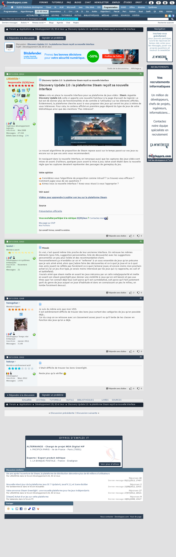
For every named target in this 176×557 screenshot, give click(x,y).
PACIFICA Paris (41, 449)
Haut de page (135, 516)
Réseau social (38, 23)
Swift (148, 12)
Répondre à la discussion (21, 38)
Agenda (60, 23)
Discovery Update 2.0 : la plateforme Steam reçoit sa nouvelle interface (61, 44)
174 (27, 136)
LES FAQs (40, 400)
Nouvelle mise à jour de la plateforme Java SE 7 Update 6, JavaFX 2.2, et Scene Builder (47, 484)
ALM (61, 7)
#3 (141, 298)
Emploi (116, 2)
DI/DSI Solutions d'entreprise (30, 7)
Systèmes (152, 7)
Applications (25, 29)
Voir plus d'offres (110, 464)
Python (132, 12)
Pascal (116, 12)
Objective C (105, 12)
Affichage (135, 69)
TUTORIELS (66, 15)
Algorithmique (27, 12)
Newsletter (101, 2)
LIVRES (115, 15)
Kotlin (94, 12)
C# (77, 12)
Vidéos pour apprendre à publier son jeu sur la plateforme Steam (73, 197)
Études (127, 2)
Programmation (110, 7)
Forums (43, 2)
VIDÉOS (135, 15)
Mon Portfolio (44, 226)
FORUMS (45, 15)
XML (161, 12)
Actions (24, 23)
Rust (141, 12)
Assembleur (55, 12)
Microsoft (71, 7)
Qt (155, 12)
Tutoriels (57, 2)
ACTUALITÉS (32, 15)
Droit (138, 2)
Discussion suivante (86, 413)
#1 (141, 74)
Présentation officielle (50, 211)
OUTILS (77, 15)
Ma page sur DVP (47, 223)
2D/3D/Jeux (81, 218)
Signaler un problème (52, 38)
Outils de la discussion (117, 69)
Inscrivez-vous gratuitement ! (62, 19)
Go (87, 12)
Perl (124, 12)
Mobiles (141, 7)
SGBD (123, 7)
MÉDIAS (105, 15)
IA (55, 7)
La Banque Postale (44, 461)
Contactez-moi (96, 218)
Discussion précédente (62, 413)
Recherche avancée (166, 23)
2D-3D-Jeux (41, 12)
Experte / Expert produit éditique (46, 458)
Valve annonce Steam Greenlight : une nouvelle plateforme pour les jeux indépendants (47, 490)
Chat (87, 2)
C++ (70, 12)
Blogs (77, 2)
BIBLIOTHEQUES (85, 400)
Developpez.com (122, 516)
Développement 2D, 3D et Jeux (49, 29)
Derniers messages (10, 23)
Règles (76, 23)
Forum (12, 29)
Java (80, 7)
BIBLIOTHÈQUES (91, 15)
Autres (169, 12)
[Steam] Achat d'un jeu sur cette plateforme (27, 497)
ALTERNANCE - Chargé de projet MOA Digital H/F (56, 446)
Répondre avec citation (116, 236)
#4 (141, 357)
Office (132, 7)
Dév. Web (90, 7)
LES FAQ (55, 15)
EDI (99, 7)
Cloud (48, 7)
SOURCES (125, 15)
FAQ (68, 2)
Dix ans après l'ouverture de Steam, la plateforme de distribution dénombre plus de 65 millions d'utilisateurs (58, 474)
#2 (141, 241)
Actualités (27, 400)
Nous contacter (106, 516)
